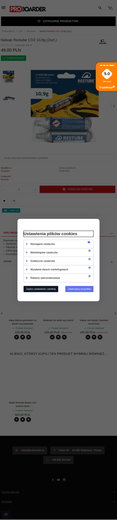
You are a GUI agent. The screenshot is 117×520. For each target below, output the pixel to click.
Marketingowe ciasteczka (44, 252)
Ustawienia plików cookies (50, 233)
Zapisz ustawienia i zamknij (41, 289)
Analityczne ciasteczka (42, 261)
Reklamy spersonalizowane (45, 278)
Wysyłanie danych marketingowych (49, 269)
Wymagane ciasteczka (42, 244)
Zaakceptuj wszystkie (79, 289)
